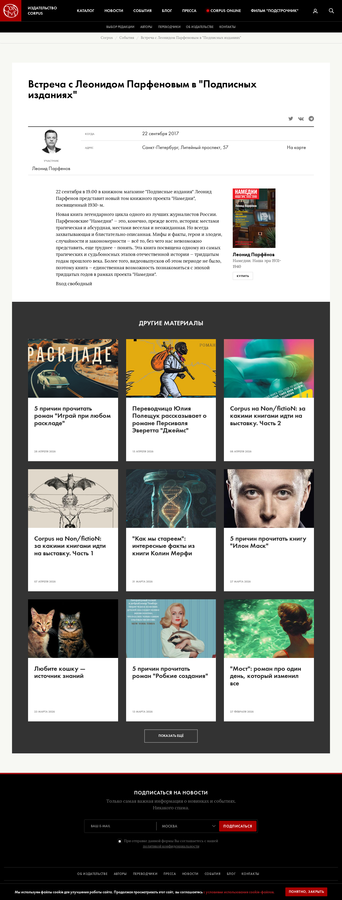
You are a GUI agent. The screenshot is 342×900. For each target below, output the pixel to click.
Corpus (107, 38)
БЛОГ (231, 874)
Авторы (146, 27)
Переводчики (169, 27)
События (142, 10)
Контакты (227, 27)
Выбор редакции (120, 27)
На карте (296, 147)
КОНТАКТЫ (250, 874)
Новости (113, 10)
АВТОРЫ (120, 874)
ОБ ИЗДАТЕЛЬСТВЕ (92, 874)
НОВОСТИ (190, 874)
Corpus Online (224, 10)
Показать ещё (171, 735)
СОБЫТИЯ (213, 874)
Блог (167, 10)
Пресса (189, 10)
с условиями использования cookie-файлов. (239, 892)
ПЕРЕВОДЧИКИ (145, 874)
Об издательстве (199, 27)
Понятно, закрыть (306, 891)
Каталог (85, 10)
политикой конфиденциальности (171, 846)
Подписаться (237, 826)
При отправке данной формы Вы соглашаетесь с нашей (171, 843)
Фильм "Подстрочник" (274, 10)
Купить (243, 276)
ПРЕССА (170, 874)
